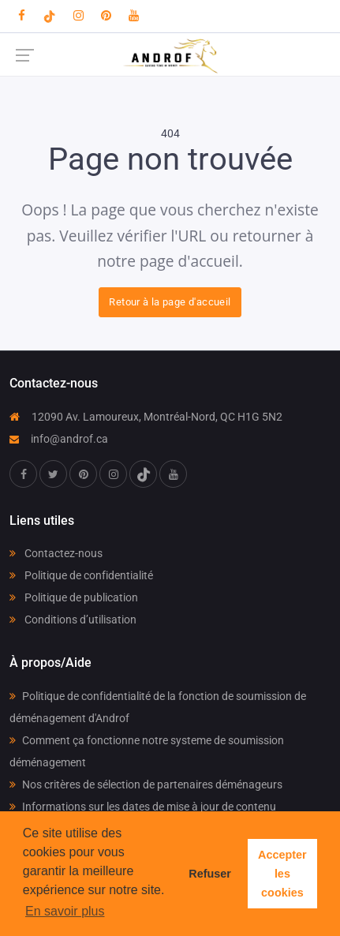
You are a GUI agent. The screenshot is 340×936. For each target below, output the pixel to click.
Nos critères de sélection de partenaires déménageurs (145, 784)
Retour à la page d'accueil (169, 302)
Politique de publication (73, 597)
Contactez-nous (56, 553)
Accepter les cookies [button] (282, 873)
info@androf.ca (58, 438)
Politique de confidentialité (81, 575)
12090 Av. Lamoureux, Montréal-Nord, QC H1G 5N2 (145, 416)
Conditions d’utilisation (72, 619)
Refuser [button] (210, 873)
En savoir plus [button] (65, 911)
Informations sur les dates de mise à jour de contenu (142, 806)
